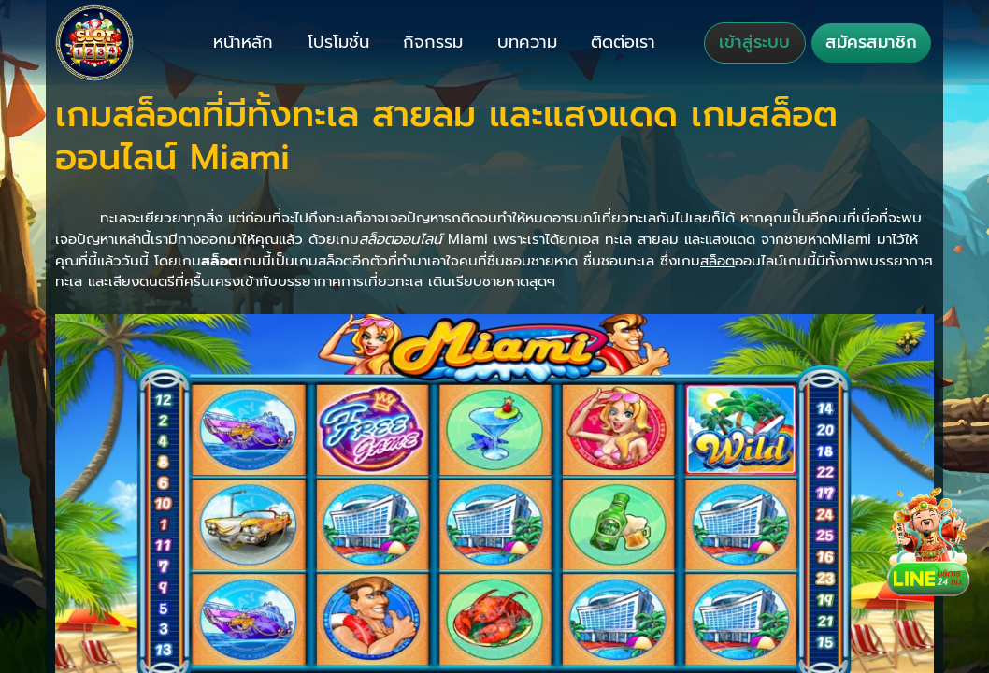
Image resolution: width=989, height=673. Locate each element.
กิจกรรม (433, 42)
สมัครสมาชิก (871, 42)
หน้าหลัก (243, 42)
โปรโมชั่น (338, 42)
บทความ (527, 42)
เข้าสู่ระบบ (754, 42)
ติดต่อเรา (623, 42)
